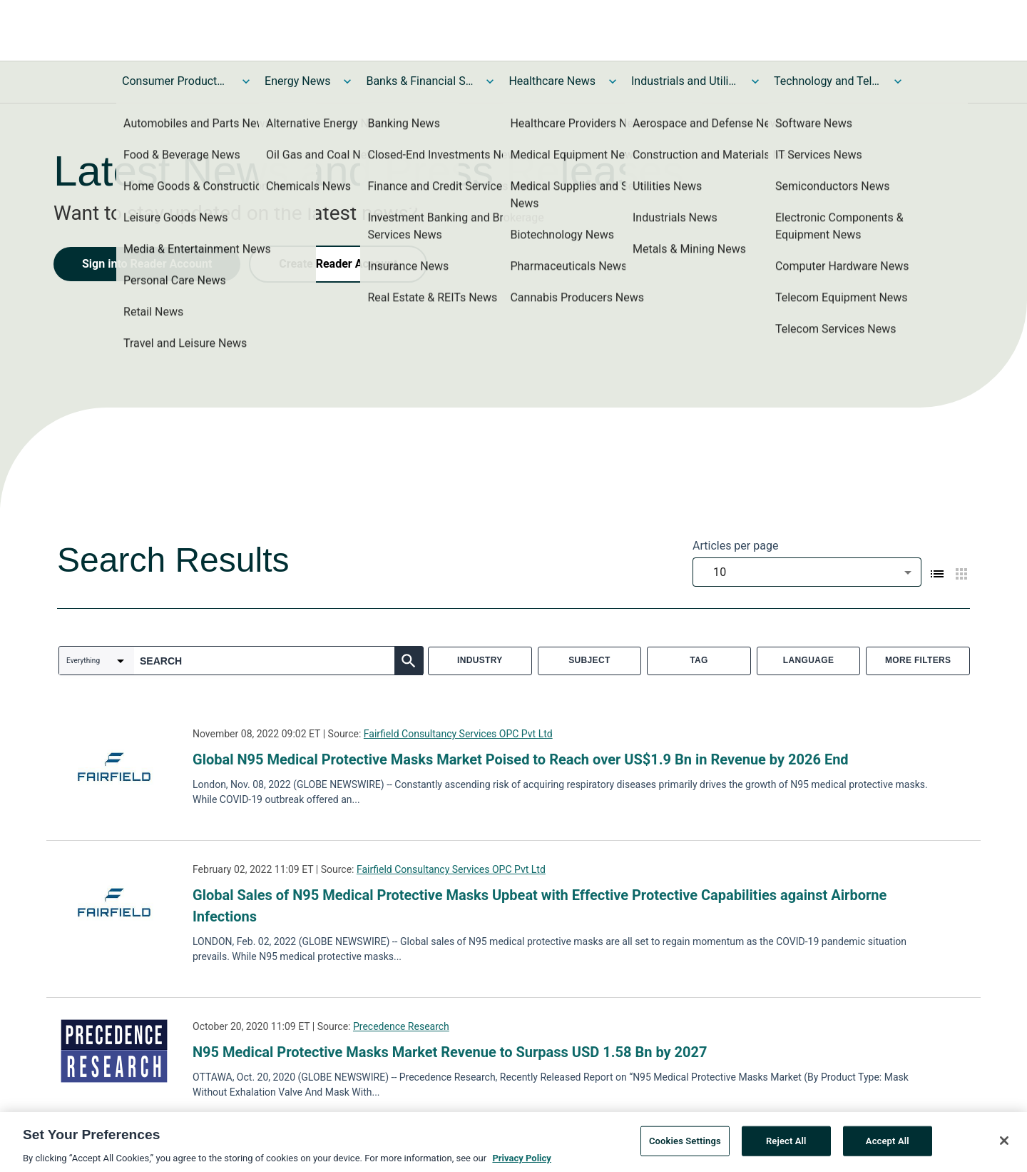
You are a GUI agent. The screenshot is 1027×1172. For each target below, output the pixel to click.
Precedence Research (401, 1026)
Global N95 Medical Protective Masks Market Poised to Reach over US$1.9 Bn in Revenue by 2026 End (521, 759)
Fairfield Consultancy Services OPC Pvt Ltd (458, 733)
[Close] (1004, 1146)
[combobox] (807, 572)
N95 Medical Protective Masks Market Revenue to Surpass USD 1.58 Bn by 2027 (450, 1052)
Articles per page (735, 545)
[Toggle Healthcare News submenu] (613, 81)
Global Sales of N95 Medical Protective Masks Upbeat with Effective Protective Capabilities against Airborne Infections (540, 905)
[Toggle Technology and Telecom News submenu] (898, 81)
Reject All (786, 1146)
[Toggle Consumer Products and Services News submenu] (246, 81)
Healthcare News (552, 81)
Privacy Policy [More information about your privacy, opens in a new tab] (521, 1163)
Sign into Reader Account (147, 264)
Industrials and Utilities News (684, 81)
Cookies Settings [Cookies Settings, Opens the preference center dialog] (685, 1146)
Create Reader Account (338, 264)
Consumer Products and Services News (175, 81)
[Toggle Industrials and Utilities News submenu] (755, 81)
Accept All (887, 1146)
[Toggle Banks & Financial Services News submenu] (490, 81)
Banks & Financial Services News (419, 81)
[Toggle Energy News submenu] (347, 81)
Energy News (297, 81)
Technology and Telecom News (827, 81)
